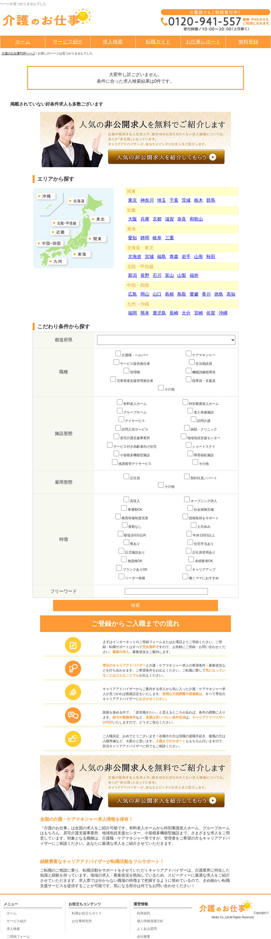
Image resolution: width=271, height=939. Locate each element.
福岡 (132, 313)
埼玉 (161, 200)
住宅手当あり (200, 542)
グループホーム (132, 411)
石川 (157, 275)
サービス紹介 (68, 41)
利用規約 (143, 913)
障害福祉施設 (200, 454)
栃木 (198, 200)
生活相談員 (200, 362)
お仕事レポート (203, 41)
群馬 (210, 200)
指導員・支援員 (200, 379)
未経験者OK (200, 560)
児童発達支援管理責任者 (131, 379)
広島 (132, 294)
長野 (144, 275)
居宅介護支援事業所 (132, 437)
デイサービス (132, 419)
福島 (161, 256)
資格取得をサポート (201, 517)
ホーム (22, 41)
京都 (157, 219)
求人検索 (113, 41)
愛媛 (194, 294)
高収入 (132, 500)
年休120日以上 (200, 534)
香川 (206, 294)
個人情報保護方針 (150, 921)
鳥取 (181, 294)
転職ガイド (158, 41)
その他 (166, 388)
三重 (169, 237)
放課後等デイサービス (132, 462)
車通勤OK (131, 508)
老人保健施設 (200, 411)
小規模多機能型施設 (132, 454)
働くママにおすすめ (201, 577)
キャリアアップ (200, 568)
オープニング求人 (200, 500)
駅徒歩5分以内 (132, 534)
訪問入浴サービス (131, 428)
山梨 (181, 275)
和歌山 (196, 219)
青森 (174, 256)
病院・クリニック (200, 428)
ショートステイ (200, 445)
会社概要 (143, 936)
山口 (157, 294)
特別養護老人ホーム (201, 402)
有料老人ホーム (132, 402)
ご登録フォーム (18, 936)
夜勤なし (132, 525)
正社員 (132, 477)
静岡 (144, 237)
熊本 (144, 313)
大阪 (132, 219)
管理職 (132, 371)
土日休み (200, 525)
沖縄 (223, 313)
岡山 (144, 294)
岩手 (186, 256)
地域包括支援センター (200, 437)
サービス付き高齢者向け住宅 (132, 445)
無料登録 (248, 41)
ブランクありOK (131, 568)
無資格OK (131, 560)
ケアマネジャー (200, 354)
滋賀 (169, 219)
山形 (198, 256)
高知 (230, 294)
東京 (132, 200)
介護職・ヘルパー (131, 354)
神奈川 (147, 200)
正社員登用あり (200, 551)
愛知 (132, 237)
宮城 (149, 256)
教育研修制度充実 (131, 517)
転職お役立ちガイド (87, 913)
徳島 (218, 294)
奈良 (181, 219)
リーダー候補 (132, 577)
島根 (169, 294)
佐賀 (210, 313)
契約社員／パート (200, 477)
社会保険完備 (200, 508)
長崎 (174, 313)
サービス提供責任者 (132, 362)
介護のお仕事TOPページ (18, 53)
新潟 (132, 275)
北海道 (134, 256)
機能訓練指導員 (200, 371)
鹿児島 (159, 313)
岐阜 (157, 237)
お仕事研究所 (82, 921)
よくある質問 (147, 929)
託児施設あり (132, 551)
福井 (194, 275)
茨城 (186, 200)
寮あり (132, 542)
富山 (169, 275)
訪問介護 (200, 419)
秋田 (210, 256)
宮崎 (198, 313)
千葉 (174, 200)
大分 (186, 313)
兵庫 (144, 219)
